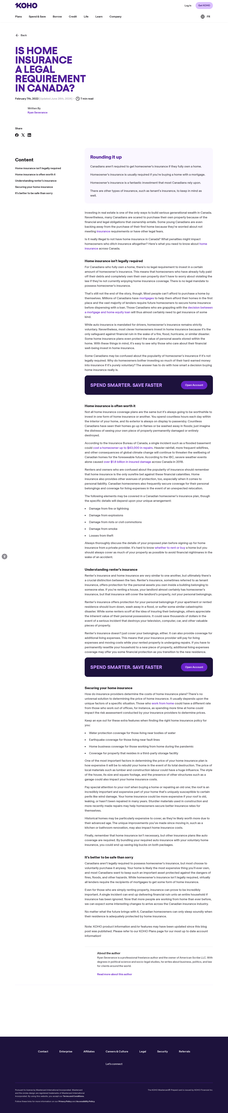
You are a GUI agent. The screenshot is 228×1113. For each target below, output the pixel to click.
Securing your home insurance (34, 187)
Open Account (194, 385)
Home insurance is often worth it (35, 174)
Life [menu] (86, 16)
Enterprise (65, 1051)
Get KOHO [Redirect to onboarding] (204, 5)
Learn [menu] (99, 16)
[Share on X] (23, 135)
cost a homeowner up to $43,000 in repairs (123, 448)
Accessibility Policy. (85, 1101)
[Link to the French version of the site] (205, 16)
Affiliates (89, 1051)
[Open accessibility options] (4, 556)
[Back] (21, 35)
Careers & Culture (117, 1051)
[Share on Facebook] (17, 135)
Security (162, 1051)
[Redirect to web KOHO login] (188, 5)
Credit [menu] (73, 16)
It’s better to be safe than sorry (34, 193)
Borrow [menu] (57, 16)
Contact (43, 1051)
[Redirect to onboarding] (149, 385)
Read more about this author (114, 974)
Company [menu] (115, 16)
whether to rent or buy (170, 548)
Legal (142, 1051)
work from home (163, 703)
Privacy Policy (65, 1101)
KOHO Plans (147, 931)
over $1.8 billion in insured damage (127, 462)
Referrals (184, 1051)
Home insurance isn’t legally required (38, 168)
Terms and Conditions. (73, 1096)
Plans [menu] (18, 16)
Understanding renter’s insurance (36, 180)
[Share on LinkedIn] (29, 135)
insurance (103, 231)
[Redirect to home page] (26, 5)
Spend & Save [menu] (37, 16)
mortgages (146, 298)
